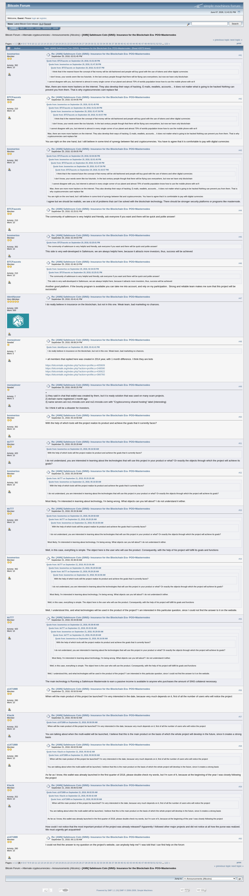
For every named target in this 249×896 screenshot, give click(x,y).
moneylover (13, 340)
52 (157, 43)
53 (160, 43)
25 (77, 43)
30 (92, 43)
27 (83, 43)
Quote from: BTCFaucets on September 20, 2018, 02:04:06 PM (73, 156)
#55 (240, 619)
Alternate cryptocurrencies (36, 35)
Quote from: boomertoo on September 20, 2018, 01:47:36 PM (75, 64)
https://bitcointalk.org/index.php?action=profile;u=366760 (75, 374)
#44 (240, 210)
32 (98, 43)
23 (71, 43)
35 (107, 43)
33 (101, 43)
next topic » (236, 39)
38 (116, 43)
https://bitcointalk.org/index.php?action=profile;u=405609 (75, 365)
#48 (240, 341)
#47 (240, 298)
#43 (240, 150)
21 (65, 43)
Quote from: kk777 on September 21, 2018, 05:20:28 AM (70, 478)
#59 (240, 787)
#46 (240, 263)
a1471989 (12, 689)
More (55, 28)
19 (59, 43)
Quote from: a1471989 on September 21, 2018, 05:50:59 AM (71, 722)
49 (148, 43)
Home (13, 28)
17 (53, 43)
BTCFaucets (14, 97)
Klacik (10, 715)
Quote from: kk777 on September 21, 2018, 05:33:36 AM (70, 565)
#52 (240, 473)
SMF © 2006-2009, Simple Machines (136, 890)
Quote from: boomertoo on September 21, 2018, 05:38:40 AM (72, 625)
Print (239, 43)
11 (36, 43)
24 (74, 43)
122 (166, 43)
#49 (240, 386)
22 (68, 43)
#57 (240, 717)
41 (125, 43)
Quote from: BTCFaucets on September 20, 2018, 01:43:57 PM (77, 68)
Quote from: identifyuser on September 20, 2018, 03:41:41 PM (73, 347)
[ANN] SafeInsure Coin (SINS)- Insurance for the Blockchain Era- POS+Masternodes (129, 35)
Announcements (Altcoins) (66, 35)
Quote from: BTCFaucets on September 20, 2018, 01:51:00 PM (73, 61)
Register (47, 28)
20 (62, 43)
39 (119, 43)
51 (154, 43)
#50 (240, 417)
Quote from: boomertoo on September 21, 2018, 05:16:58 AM (72, 449)
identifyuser (14, 296)
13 (42, 43)
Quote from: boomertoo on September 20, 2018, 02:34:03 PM (72, 269)
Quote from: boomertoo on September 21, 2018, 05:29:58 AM (72, 516)
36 (110, 43)
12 (39, 43)
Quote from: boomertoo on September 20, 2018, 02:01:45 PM (72, 105)
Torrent (47, 24)
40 (122, 43)
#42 (240, 99)
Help (22, 28)
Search (29, 28)
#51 (240, 443)
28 (86, 43)
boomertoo (13, 53)
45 (136, 43)
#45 (240, 237)
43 (131, 43)
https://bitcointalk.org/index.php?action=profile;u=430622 (75, 371)
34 (104, 43)
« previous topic (221, 39)
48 (145, 43)
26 (80, 43)
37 (113, 43)
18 (56, 43)
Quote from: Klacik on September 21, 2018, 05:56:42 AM (70, 752)
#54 (240, 559)
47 (142, 43)
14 (45, 43)
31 (95, 43)
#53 (240, 510)
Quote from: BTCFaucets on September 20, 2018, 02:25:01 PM (73, 243)
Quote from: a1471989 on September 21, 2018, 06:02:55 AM (71, 792)
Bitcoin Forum (12, 35)
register (42, 18)
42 (128, 43)
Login (37, 28)
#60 (240, 839)
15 (47, 43)
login (34, 18)
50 (151, 43)
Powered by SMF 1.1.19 (107, 890)
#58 (240, 746)
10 (33, 43)
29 (89, 43)
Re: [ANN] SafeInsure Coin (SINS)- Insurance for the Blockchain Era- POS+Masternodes (100, 53)
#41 (240, 55)
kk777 (10, 441)
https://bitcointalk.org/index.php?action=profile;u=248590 (75, 368)
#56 (240, 690)
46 (139, 43)
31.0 (41, 24)
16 (50, 43)
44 (134, 43)
